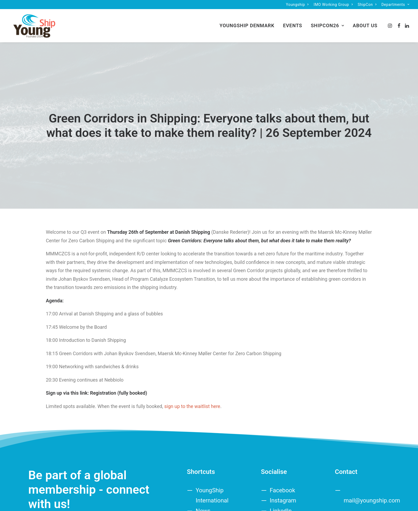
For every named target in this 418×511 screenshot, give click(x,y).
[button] (390, 23)
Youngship (297, 4)
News (203, 497)
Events (292, 23)
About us (365, 23)
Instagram (283, 486)
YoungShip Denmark (247, 23)
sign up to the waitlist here (191, 392)
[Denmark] (30, 23)
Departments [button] (395, 4)
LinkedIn (281, 497)
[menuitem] (297, 4)
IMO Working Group (333, 4)
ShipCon (367, 4)
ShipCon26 (327, 23)
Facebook (282, 476)
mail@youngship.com (372, 486)
